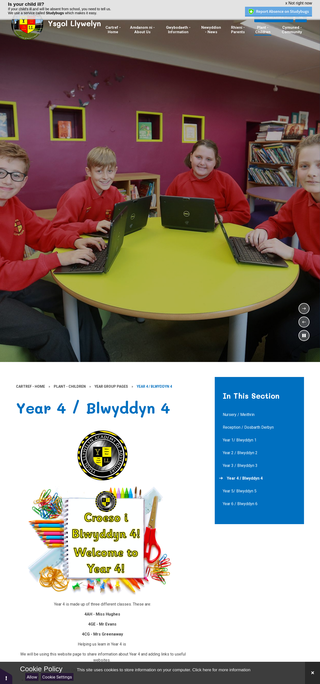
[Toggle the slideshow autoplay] (304, 335)
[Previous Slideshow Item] (304, 322)
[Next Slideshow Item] (304, 308)
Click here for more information (221, 670)
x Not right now (298, 3)
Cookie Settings (57, 677)
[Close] (312, 673)
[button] (6, 676)
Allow (32, 677)
